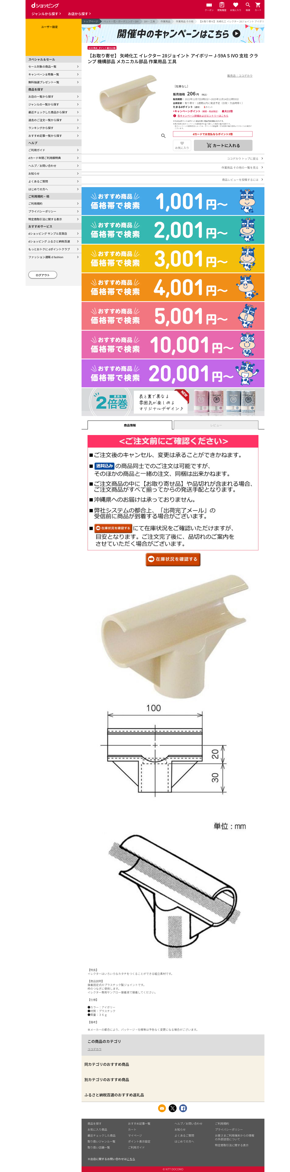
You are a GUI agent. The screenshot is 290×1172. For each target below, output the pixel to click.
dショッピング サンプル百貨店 (47, 233)
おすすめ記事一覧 (139, 1123)
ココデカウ (95, 1049)
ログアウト (43, 275)
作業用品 (165, 21)
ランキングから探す (41, 128)
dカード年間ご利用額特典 (44, 158)
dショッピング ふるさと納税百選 (49, 241)
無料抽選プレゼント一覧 (43, 82)
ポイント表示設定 (139, 1141)
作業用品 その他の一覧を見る (240, 167)
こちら (131, 1159)
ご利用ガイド (36, 150)
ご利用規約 (35, 203)
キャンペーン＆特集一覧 (43, 74)
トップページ (90, 21)
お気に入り (182, 148)
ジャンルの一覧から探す (43, 104)
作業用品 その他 (184, 21)
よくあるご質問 (38, 181)
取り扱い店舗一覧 (99, 1147)
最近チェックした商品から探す (48, 112)
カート (132, 1129)
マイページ (135, 1135)
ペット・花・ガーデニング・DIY (121, 21)
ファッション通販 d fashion (45, 257)
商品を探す (95, 1123)
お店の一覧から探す (41, 96)
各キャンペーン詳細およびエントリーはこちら (203, 115)
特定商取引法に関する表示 (45, 219)
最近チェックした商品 (102, 1135)
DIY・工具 (149, 21)
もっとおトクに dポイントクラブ (49, 249)
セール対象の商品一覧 (42, 66)
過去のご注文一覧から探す (45, 120)
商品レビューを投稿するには (240, 179)
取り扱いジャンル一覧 (101, 1141)
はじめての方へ (38, 189)
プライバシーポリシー (42, 211)
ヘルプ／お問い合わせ (42, 166)
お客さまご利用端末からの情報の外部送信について (234, 1137)
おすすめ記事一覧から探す (45, 136)
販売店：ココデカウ (239, 76)
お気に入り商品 (97, 1129)
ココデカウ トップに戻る (242, 158)
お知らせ (34, 173)
